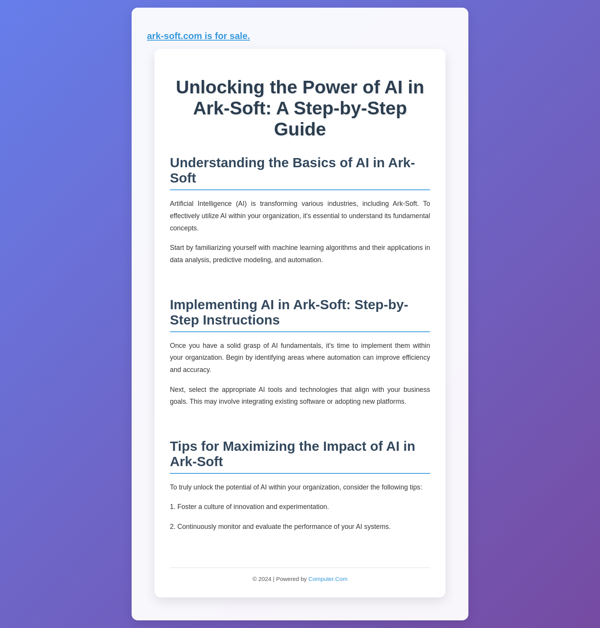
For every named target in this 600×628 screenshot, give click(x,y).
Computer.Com (327, 579)
